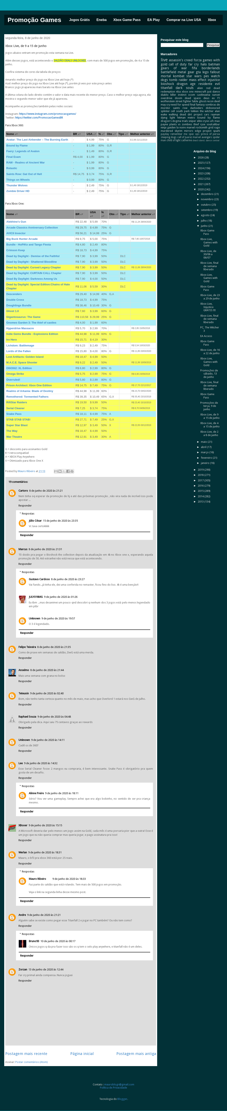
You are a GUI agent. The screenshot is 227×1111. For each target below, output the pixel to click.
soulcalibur (213, 124)
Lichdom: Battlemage (20, 345)
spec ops (194, 134)
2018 (201, 475)
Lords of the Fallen (18, 351)
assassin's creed (180, 60)
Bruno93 (34, 941)
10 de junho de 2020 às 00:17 (57, 941)
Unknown (34, 618)
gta (198, 72)
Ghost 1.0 (12, 311)
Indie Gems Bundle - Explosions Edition (32, 334)
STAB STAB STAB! (18, 419)
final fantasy (197, 104)
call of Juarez (184, 137)
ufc (212, 121)
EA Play (153, 20)
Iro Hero (11, 339)
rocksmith (201, 127)
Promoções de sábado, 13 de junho (209, 374)
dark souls (185, 88)
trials (185, 121)
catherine (186, 140)
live (164, 59)
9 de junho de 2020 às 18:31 (45, 852)
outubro (206, 204)
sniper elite (195, 121)
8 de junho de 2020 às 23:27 (68, 579)
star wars (194, 76)
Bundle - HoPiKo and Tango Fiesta (28, 244)
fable (195, 101)
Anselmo (24, 670)
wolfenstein (168, 101)
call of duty (178, 64)
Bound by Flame (17, 145)
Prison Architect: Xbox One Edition (29, 385)
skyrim (178, 130)
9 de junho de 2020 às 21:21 (44, 914)
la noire (181, 127)
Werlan (23, 852)
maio (204, 441)
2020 (201, 189)
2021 (201, 184)
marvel (191, 127)
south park (183, 111)
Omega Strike (15, 373)
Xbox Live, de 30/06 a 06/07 (208, 254)
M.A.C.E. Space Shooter (21, 362)
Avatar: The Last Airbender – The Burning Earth (37, 139)
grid (210, 127)
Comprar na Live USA (183, 20)
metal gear (186, 72)
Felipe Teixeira (27, 647)
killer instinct (178, 94)
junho (204, 225)
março (205, 452)
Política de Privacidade (113, 1087)
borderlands (211, 68)
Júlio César (35, 520)
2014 (201, 496)
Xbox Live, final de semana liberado (209, 266)
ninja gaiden (168, 127)
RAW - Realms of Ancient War (25, 162)
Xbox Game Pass (127, 20)
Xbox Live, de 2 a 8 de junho (209, 433)
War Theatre (14, 436)
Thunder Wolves (17, 185)
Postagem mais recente (26, 1053)
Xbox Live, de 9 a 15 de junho (210, 416)
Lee (21, 763)
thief (196, 124)
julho (204, 220)
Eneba (102, 20)
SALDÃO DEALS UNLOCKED (70, 60)
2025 (201, 162)
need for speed (180, 104)
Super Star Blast (17, 425)
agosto (205, 215)
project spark (211, 130)
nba (178, 91)
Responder (25, 505)
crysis (206, 121)
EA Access (206, 336)
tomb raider (178, 80)
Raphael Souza (27, 716)
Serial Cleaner (15, 408)
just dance (213, 91)
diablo (165, 94)
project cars (201, 114)
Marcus (23, 549)
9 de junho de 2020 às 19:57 (58, 618)
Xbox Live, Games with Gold (209, 242)
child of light (174, 140)
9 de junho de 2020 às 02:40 (47, 693)
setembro (207, 209)
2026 (201, 157)
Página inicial (82, 1053)
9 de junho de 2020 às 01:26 (60, 596)
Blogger (122, 1099)
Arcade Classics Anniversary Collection (32, 227)
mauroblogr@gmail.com (119, 1084)
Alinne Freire (36, 793)
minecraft (200, 91)
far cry (193, 64)
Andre (22, 914)
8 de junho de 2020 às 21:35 (54, 647)
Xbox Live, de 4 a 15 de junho (210, 425)
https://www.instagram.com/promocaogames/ (47, 113)
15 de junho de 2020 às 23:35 (60, 520)
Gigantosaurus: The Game (23, 317)
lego (205, 72)
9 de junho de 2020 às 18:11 (61, 793)
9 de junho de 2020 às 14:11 (48, 740)
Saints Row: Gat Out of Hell (24, 174)
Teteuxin (24, 693)
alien (200, 88)
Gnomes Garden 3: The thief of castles (31, 322)
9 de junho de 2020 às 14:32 (40, 763)
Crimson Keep (15, 250)
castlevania (203, 94)
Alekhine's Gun (16, 221)
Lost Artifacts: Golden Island (25, 356)
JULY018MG (36, 596)
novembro (207, 199)
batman (214, 64)
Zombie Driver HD (17, 191)
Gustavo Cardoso (39, 579)
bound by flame (208, 117)
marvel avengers (202, 137)
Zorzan (23, 969)
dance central (212, 140)
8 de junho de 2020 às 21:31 (45, 549)
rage (217, 127)
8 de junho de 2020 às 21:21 (46, 490)
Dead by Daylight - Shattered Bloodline (31, 261)
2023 (201, 173)
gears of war (174, 68)
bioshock (167, 84)
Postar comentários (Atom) (31, 1062)
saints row (180, 108)
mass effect (197, 80)
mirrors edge (192, 130)
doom (178, 98)
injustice (214, 80)
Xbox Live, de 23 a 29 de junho (210, 297)
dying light (168, 117)
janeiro (205, 463)
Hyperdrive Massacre (20, 328)
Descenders (14, 294)
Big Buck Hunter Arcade (22, 238)
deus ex (209, 98)
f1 (218, 98)
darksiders (196, 108)
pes (206, 76)
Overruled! (13, 379)
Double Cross (15, 299)
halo (203, 64)
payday (165, 134)
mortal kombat (173, 76)
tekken (195, 111)
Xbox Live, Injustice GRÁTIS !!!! (208, 307)
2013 (201, 501)
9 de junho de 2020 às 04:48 (54, 716)
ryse (202, 124)
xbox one (188, 91)
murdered (167, 130)
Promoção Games (34, 19)
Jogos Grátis (79, 20)
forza (198, 60)
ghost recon (206, 101)
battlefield (168, 72)
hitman (181, 117)
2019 (201, 469)
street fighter (183, 101)
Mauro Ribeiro (37, 878)
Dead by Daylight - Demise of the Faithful (33, 256)
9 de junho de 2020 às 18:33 (69, 878)
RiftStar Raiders (16, 402)
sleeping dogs (169, 137)
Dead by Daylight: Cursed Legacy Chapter (33, 267)
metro (191, 117)
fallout (215, 72)
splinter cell (168, 111)
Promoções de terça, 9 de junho (209, 406)
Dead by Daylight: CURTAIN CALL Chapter (33, 273)
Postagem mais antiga (136, 1053)
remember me (178, 134)
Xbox (212, 20)
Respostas (28, 513)
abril (204, 447)
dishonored (213, 108)
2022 (201, 178)
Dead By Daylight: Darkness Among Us (31, 278)
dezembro (207, 194)
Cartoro (23, 490)
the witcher (207, 111)
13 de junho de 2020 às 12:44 (45, 969)
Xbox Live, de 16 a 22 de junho (210, 351)
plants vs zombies (180, 124)
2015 (201, 490)
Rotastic (11, 168)
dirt (190, 114)
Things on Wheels (18, 179)
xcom (191, 94)
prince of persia (210, 134)
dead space (193, 98)
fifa (194, 68)
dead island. (198, 140)
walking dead (177, 114)
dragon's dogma (171, 121)
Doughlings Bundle (18, 305)
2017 (201, 480)
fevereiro (207, 457)
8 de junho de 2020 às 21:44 (47, 670)
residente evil (209, 84)
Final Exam (13, 156)
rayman (215, 114)
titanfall (166, 88)
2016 (201, 485)
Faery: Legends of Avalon (23, 151)
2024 (201, 168)
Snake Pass (13, 413)
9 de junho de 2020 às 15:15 (45, 825)
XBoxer (23, 825)
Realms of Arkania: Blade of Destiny (29, 391)
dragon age (186, 84)
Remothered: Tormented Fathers (27, 396)
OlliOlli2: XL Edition (19, 368)
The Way (11, 430)
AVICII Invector (16, 233)
